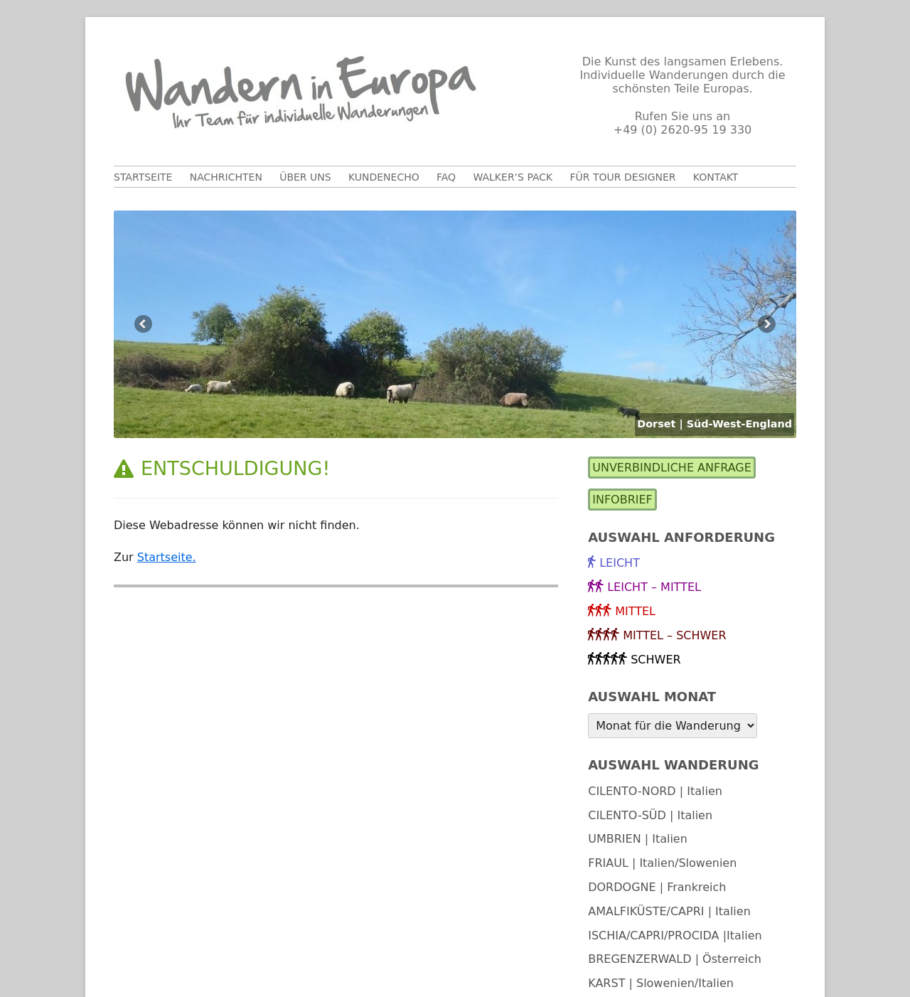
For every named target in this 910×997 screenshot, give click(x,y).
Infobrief (622, 499)
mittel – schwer (674, 635)
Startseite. (166, 557)
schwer (655, 659)
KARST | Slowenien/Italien (661, 983)
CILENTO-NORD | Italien (655, 791)
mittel (635, 611)
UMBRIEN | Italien (637, 839)
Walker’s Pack (512, 177)
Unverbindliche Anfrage (671, 467)
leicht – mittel (654, 587)
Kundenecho (383, 177)
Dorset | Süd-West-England (714, 424)
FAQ (446, 177)
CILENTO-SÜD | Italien (650, 815)
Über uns (305, 177)
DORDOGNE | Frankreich (657, 887)
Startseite (143, 177)
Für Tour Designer (623, 177)
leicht (619, 563)
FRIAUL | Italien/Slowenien (662, 863)
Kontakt (716, 177)
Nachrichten (226, 177)
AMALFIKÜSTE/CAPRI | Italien (669, 911)
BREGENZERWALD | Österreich (674, 959)
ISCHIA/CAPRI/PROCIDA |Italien (675, 935)
